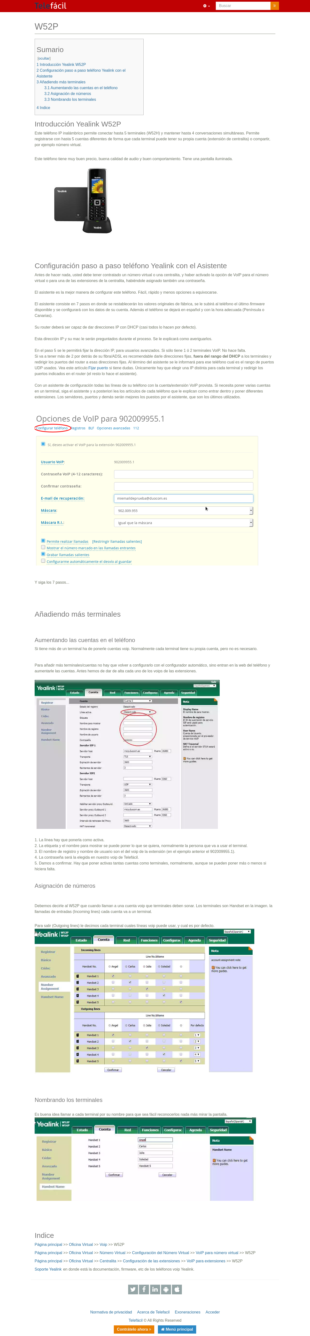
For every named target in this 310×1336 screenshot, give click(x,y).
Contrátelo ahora (133, 1329)
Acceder (213, 1312)
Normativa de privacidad (111, 1312)
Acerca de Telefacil (153, 1312)
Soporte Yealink (48, 1269)
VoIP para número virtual (217, 1253)
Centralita (108, 1261)
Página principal (48, 1244)
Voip (103, 1244)
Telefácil (136, 1320)
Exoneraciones (188, 1312)
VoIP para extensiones (206, 1261)
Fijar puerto (98, 368)
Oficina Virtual (81, 1244)
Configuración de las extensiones (151, 1261)
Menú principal (179, 1329)
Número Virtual (112, 1253)
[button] (206, 6)
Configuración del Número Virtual (160, 1253)
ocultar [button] (44, 58)
